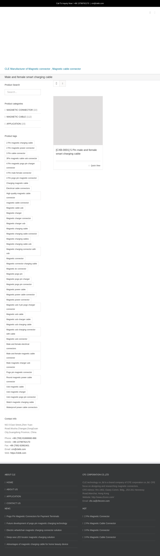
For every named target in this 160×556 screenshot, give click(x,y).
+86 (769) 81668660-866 (24, 438)
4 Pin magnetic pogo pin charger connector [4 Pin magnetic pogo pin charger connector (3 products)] (20, 166)
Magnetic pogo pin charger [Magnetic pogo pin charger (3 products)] (18, 279)
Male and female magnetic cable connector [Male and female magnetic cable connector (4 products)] (20, 356)
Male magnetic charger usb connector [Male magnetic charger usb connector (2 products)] (18, 365)
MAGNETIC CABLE (16, 116)
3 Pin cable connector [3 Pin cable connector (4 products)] (15, 153)
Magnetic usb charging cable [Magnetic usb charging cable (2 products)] (18, 324)
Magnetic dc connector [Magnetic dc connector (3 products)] (16, 269)
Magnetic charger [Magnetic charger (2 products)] (14, 213)
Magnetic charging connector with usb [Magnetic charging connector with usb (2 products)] (21, 251)
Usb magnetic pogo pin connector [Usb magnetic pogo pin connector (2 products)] (21, 397)
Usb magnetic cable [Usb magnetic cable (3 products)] (15, 387)
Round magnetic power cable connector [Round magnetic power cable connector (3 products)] (19, 379)
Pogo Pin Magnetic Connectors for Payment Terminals (33, 516)
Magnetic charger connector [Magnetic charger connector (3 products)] (18, 218)
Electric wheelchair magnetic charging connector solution (34, 530)
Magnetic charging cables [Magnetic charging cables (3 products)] (17, 239)
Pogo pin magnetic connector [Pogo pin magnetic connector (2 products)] (19, 372)
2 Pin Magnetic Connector (97, 516)
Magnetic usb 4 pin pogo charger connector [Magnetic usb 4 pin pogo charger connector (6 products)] (20, 307)
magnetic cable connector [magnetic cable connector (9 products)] (17, 203)
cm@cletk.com (97, 3)
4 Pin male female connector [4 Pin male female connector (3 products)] (18, 173)
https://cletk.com (18, 453)
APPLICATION (14, 124)
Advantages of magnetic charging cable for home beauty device (37, 544)
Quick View (95, 166)
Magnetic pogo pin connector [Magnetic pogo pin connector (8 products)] (19, 284)
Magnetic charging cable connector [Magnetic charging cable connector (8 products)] (21, 234)
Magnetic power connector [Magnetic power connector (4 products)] (18, 300)
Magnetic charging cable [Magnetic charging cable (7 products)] (17, 229)
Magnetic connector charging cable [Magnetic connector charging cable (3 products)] (21, 264)
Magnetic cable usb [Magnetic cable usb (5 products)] (14, 208)
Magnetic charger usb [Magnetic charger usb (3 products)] (15, 223)
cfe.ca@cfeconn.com (99, 501)
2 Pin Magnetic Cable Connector (100, 523)
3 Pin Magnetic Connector (97, 530)
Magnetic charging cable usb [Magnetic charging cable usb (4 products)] (18, 244)
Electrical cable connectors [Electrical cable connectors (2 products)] (18, 188)
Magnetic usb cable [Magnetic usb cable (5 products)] (14, 314)
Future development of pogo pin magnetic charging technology (37, 523)
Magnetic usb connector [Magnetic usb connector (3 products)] (16, 339)
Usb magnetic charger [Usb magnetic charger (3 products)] (16, 392)
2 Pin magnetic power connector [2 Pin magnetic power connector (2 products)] (20, 148)
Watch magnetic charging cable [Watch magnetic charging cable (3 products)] (20, 402)
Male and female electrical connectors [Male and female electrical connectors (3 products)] (17, 346)
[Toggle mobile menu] (154, 12)
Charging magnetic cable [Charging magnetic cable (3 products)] (17, 183)
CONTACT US (14, 503)
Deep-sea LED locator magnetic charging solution (31, 537)
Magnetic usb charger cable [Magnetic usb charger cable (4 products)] (18, 319)
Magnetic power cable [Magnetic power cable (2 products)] (16, 289)
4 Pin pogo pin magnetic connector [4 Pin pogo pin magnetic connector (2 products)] (21, 178)
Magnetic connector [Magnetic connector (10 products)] (15, 258)
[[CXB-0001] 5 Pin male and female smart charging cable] (77, 120)
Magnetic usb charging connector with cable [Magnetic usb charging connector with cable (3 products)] (20, 332)
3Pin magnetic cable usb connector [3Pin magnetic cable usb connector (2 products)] (21, 158)
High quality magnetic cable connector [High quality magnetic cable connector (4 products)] (18, 195)
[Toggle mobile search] (150, 12)
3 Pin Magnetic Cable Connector (100, 537)
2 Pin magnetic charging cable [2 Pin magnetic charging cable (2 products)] (19, 143)
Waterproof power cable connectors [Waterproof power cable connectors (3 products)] (21, 407)
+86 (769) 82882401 (19, 445)
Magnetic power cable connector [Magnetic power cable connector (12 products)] (20, 295)
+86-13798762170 (21, 442)
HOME (10, 482)
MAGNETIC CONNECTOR (20, 110)
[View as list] (63, 83)
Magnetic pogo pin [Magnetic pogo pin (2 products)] (14, 274)
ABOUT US (12, 489)
